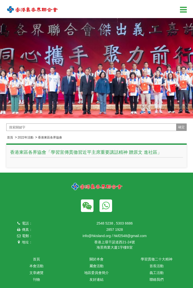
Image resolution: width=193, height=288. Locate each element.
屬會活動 (96, 266)
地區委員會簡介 (96, 273)
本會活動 (36, 266)
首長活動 (157, 266)
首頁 (10, 137)
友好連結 (96, 279)
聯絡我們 (157, 279)
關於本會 (96, 259)
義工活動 (157, 273)
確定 (181, 127)
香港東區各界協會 (50, 137)
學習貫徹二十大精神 (156, 259)
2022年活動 (25, 137)
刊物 (36, 279)
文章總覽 (36, 273)
